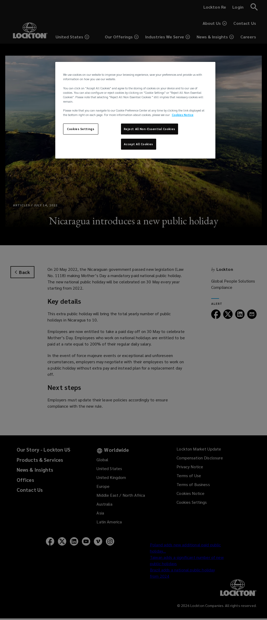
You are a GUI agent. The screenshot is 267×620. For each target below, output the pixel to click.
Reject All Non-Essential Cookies (149, 129)
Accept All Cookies (138, 144)
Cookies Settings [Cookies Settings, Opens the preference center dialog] (80, 129)
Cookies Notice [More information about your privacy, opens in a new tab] (182, 115)
